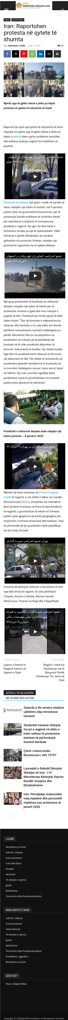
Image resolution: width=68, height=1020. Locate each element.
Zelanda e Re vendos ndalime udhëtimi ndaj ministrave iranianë (44, 712)
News (7, 19)
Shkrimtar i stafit (16, 45)
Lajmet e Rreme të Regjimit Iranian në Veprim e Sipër (15, 668)
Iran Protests (18, 19)
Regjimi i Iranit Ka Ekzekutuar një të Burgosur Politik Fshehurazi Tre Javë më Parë (50, 672)
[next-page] (11, 816)
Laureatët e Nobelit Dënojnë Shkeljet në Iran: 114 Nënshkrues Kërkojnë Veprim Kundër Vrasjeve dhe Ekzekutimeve (44, 777)
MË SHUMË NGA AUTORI (20, 698)
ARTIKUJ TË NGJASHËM (20, 693)
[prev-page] (6, 816)
